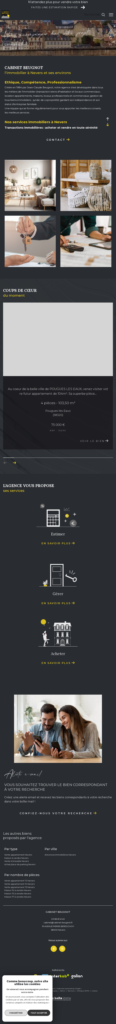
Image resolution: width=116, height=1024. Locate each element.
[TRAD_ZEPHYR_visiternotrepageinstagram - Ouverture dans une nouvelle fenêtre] (62, 970)
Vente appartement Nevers (18, 876)
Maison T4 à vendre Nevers (17, 911)
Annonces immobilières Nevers (60, 876)
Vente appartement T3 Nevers (19, 901)
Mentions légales (51, 1012)
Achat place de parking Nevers (19, 885)
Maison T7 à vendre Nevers (17, 918)
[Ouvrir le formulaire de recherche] (94, 14)
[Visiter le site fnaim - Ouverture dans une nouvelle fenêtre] (35, 998)
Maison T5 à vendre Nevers (17, 915)
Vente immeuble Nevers (16, 882)
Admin (63, 1012)
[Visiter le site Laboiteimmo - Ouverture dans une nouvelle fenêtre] (58, 1017)
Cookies (94, 1012)
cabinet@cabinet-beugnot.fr (58, 944)
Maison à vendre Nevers (16, 879)
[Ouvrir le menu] (111, 14)
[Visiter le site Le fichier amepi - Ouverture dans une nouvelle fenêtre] (45, 998)
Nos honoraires (25, 1012)
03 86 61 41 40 (58, 940)
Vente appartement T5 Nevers (19, 908)
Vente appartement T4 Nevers (19, 905)
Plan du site (37, 1012)
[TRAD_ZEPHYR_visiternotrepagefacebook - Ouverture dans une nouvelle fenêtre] (54, 970)
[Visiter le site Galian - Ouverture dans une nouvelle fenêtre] (76, 997)
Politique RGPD (83, 1012)
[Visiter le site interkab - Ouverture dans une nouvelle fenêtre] (60, 997)
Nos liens (71, 1012)
